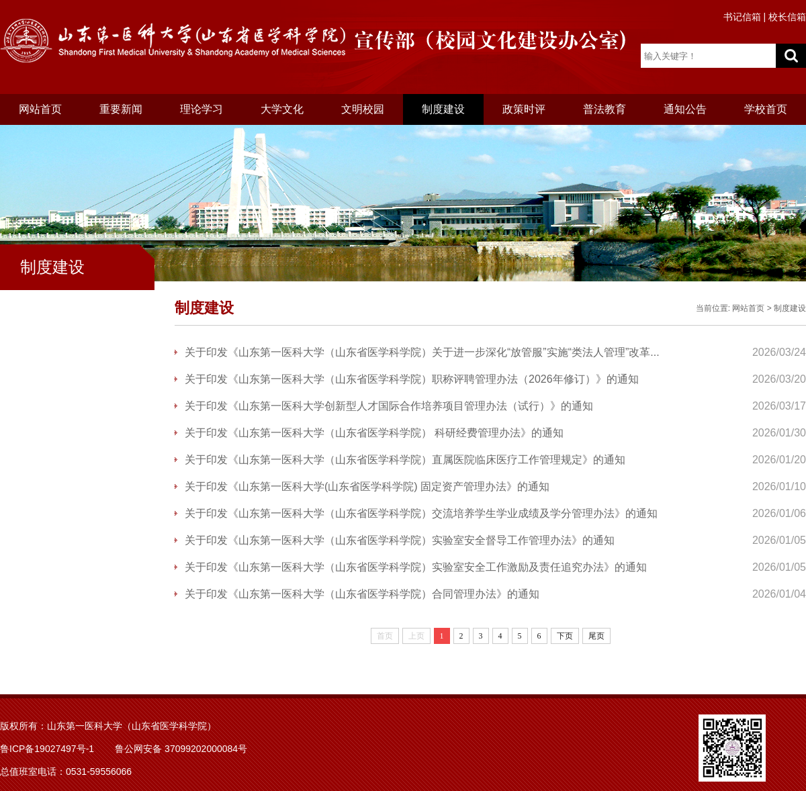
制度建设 (443, 109)
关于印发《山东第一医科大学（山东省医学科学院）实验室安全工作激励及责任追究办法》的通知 (416, 567)
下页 (565, 636)
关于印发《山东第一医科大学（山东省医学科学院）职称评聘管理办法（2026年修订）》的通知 (412, 379)
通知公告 (685, 109)
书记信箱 (742, 16)
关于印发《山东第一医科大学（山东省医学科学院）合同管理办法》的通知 (362, 594)
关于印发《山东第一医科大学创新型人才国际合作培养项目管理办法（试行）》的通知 (389, 406)
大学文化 (282, 109)
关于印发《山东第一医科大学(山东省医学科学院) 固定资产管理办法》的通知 (367, 486)
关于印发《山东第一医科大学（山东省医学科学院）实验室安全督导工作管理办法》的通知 (400, 540)
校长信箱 (787, 16)
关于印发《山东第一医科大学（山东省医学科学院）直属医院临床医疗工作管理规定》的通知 (405, 459)
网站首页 (40, 109)
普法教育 (604, 109)
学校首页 (765, 109)
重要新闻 (120, 109)
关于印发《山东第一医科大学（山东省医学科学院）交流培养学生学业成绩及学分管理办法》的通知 (421, 513)
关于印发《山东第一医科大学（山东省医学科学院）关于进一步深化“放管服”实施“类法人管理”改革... (422, 352)
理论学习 (201, 109)
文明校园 (362, 109)
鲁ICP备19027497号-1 (47, 748)
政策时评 (523, 109)
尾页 (596, 636)
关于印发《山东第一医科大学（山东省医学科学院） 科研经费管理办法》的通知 (374, 432)
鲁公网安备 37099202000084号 (181, 748)
